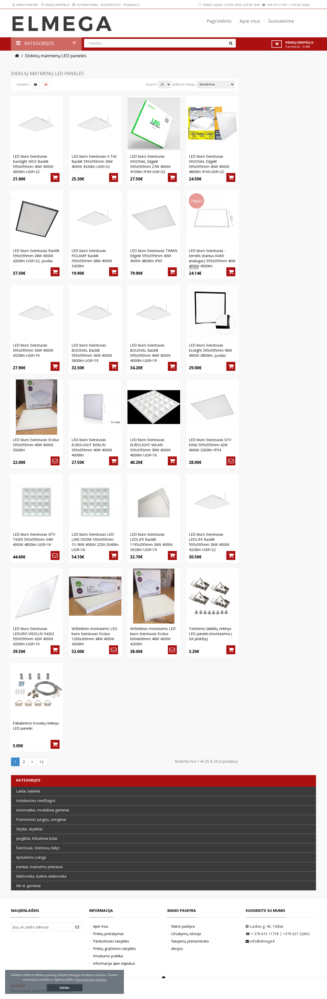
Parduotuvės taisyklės (111, 941)
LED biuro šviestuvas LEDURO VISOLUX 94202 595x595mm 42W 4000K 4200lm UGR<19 (33, 636)
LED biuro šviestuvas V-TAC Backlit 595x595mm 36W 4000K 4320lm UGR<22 (94, 161)
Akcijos (177, 948)
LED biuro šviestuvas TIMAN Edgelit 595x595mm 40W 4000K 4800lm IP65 (153, 255)
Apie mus (100, 926)
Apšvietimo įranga (31, 857)
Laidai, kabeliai (28, 791)
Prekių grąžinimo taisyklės (114, 948)
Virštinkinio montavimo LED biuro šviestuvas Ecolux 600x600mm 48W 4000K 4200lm (153, 636)
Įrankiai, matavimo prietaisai (39, 866)
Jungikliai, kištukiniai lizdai (36, 838)
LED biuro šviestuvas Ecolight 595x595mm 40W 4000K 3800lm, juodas (210, 350)
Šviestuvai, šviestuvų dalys (38, 847)
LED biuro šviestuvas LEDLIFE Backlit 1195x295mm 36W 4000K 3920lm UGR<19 (151, 542)
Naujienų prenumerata (190, 941)
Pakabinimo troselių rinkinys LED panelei (36, 726)
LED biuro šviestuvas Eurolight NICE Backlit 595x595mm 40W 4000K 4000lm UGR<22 (33, 164)
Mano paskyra (25, 5)
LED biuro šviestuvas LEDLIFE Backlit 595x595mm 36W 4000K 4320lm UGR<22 (209, 542)
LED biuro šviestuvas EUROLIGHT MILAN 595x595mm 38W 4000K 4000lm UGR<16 (150, 447)
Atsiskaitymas (85, 5)
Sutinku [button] (64, 988)
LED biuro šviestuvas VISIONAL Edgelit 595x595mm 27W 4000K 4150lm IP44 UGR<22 (150, 164)
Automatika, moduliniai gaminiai (42, 810)
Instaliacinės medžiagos (35, 800)
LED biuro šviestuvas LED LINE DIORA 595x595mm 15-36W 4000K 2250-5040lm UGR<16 (95, 542)
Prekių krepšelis (55, 5)
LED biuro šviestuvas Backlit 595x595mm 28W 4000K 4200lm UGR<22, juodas (36, 255)
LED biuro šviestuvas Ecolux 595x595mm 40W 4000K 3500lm (36, 444)
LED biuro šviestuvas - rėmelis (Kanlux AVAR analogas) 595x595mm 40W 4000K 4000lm (212, 258)
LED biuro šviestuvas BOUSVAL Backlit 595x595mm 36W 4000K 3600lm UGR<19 (92, 353)
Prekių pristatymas (108, 933)
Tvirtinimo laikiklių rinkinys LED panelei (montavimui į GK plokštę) (210, 633)
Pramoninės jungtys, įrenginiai (41, 819)
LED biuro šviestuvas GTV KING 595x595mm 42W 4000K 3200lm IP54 (210, 444)
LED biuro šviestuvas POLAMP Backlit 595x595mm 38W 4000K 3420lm (92, 258)
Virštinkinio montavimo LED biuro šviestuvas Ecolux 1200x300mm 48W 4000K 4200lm (94, 636)
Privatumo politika (108, 956)
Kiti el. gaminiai (28, 885)
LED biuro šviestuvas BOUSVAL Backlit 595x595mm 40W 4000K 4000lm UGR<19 (150, 353)
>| (42, 761)
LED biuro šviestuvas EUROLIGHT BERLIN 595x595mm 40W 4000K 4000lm (92, 447)
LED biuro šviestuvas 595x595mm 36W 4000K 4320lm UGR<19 (33, 350)
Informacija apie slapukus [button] (91, 979)
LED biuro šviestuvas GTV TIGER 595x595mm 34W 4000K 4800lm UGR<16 (34, 539)
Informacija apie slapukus (114, 963)
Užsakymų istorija (186, 933)
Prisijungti (131, 5)
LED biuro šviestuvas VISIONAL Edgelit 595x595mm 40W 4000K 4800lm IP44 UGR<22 (209, 164)
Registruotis (111, 5)
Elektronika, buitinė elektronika (41, 876)
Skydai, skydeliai (29, 828)
